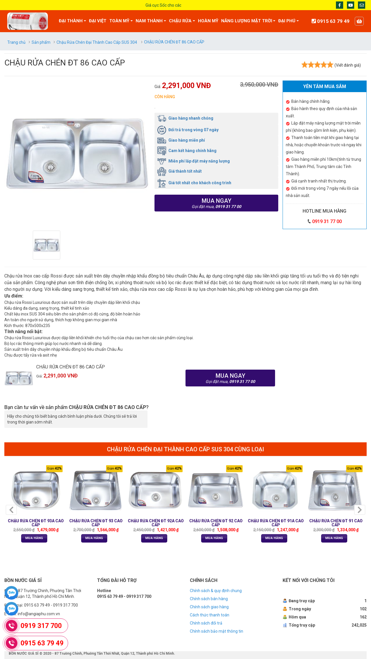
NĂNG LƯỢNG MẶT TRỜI (246, 20)
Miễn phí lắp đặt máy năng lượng (193, 161)
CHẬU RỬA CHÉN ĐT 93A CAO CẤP (36, 523)
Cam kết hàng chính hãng (187, 150)
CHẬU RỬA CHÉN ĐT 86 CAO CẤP (70, 367)
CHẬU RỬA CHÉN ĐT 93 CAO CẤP (96, 523)
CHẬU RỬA (180, 20)
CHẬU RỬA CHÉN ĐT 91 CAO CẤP (336, 523)
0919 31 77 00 (327, 221)
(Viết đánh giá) (347, 65)
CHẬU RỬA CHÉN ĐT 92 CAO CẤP (216, 523)
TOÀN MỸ (119, 20)
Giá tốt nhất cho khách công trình (194, 182)
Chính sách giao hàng (209, 607)
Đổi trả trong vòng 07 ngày (188, 129)
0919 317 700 (41, 626)
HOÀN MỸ (208, 20)
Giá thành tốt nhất (179, 171)
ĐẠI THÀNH (71, 20)
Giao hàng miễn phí (181, 140)
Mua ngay (216, 203)
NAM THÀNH (149, 20)
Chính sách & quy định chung (216, 590)
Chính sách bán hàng (209, 598)
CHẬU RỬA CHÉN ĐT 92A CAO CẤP (156, 523)
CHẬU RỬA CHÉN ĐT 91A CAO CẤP (276, 523)
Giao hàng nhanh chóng (185, 118)
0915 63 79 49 (42, 643)
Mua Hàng (34, 538)
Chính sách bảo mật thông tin (216, 631)
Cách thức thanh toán (209, 615)
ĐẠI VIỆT (97, 20)
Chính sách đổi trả (206, 623)
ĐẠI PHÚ (286, 20)
